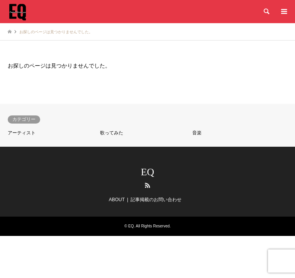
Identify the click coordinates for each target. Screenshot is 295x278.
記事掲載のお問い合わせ (156, 199)
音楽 (197, 133)
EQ (147, 172)
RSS (147, 185)
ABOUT (117, 199)
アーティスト (22, 133)
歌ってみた (111, 133)
